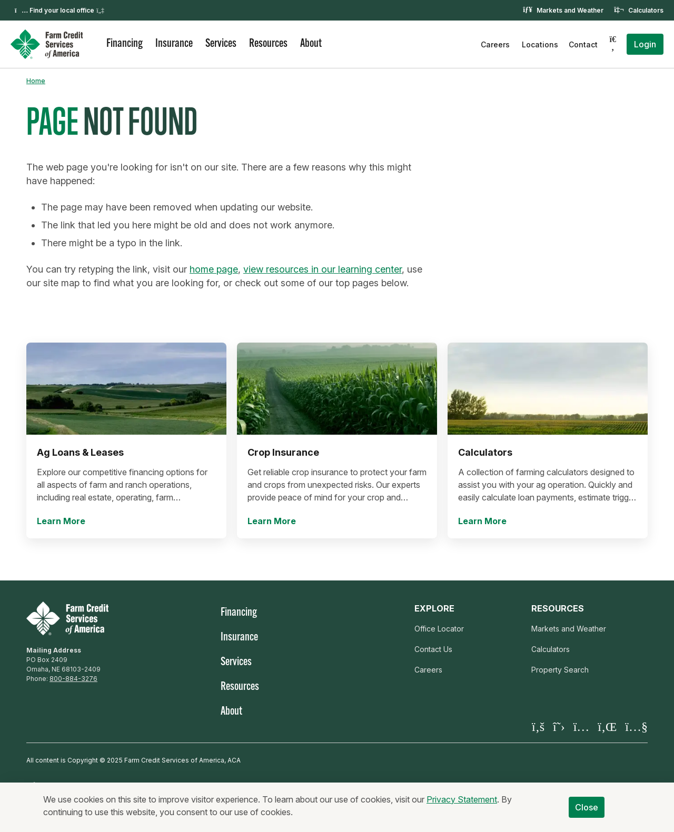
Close (587, 811)
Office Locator (439, 628)
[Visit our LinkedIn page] (607, 726)
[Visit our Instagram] (581, 726)
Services (220, 43)
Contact (583, 44)
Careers (495, 44)
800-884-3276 (73, 679)
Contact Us (433, 649)
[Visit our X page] (559, 726)
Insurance (174, 43)
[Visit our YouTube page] (636, 726)
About (311, 43)
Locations (540, 44)
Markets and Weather (570, 10)
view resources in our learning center (322, 269)
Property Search (560, 669)
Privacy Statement (462, 803)
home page (214, 269)
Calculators (645, 10)
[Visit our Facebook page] (538, 726)
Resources (268, 43)
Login (645, 44)
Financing (124, 43)
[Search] (613, 44)
